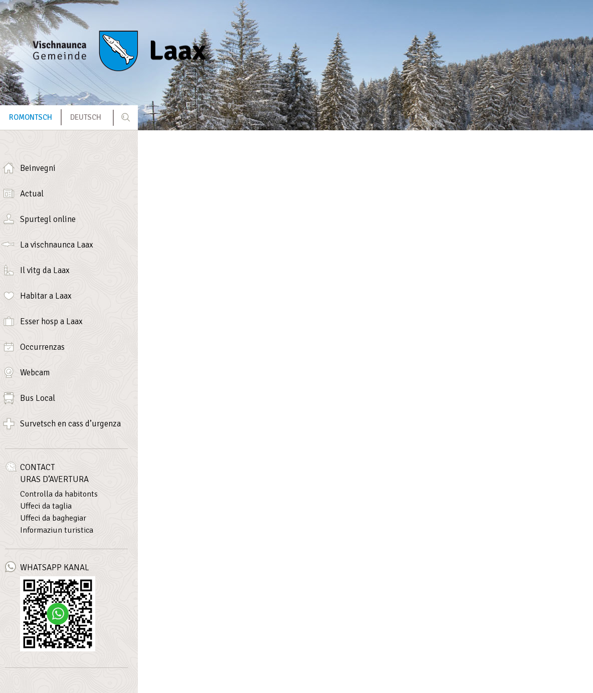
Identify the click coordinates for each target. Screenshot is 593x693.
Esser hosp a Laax (51, 321)
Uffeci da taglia (46, 506)
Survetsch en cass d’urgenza (70, 423)
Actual (32, 193)
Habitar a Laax (46, 296)
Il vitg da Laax (45, 270)
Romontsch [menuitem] (30, 117)
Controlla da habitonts (59, 494)
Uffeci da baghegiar (53, 518)
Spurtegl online (48, 219)
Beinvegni (38, 168)
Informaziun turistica (56, 530)
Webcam (35, 372)
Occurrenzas (42, 347)
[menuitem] (30, 117)
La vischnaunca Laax (56, 245)
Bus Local (37, 398)
